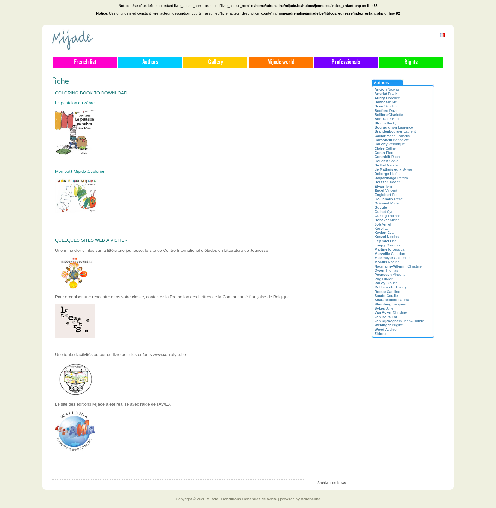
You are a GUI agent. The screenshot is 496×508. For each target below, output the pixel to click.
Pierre (385, 152)
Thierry (390, 287)
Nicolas (387, 89)
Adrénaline (310, 499)
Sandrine (387, 106)
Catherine (392, 258)
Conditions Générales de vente (249, 499)
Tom (383, 186)
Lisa (386, 241)
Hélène (388, 174)
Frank (386, 93)
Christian (390, 254)
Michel (387, 203)
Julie (384, 308)
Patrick (391, 178)
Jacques (390, 304)
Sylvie (393, 169)
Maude (386, 165)
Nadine (387, 262)
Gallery (215, 62)
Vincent (386, 190)
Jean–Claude (399, 321)
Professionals (346, 62)
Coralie (386, 296)
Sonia (387, 161)
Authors (150, 62)
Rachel (388, 157)
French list (85, 62)
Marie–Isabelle (392, 136)
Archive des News (331, 483)
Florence (387, 98)
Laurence (394, 127)
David (387, 110)
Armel (383, 224)
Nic (386, 102)
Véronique (390, 144)
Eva (384, 232)
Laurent (395, 131)
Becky (385, 123)
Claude (386, 283)
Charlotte (389, 115)
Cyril (384, 212)
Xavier (387, 182)
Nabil (387, 119)
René (389, 199)
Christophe (389, 245)
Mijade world (280, 62)
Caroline (387, 291)
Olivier (384, 279)
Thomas (387, 216)
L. (381, 228)
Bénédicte (392, 140)
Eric (386, 195)
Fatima (392, 300)
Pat (386, 317)
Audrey (386, 329)
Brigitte (389, 325)
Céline (385, 148)
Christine (398, 266)
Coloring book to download (91, 92)
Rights (411, 62)
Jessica (389, 249)
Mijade (212, 499)
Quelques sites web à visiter (91, 240)
